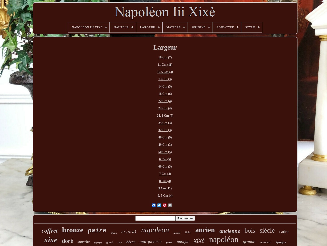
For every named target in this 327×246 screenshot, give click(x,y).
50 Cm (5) (165, 152)
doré (67, 241)
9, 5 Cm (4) (165, 195)
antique (183, 241)
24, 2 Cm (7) (165, 115)
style (98, 242)
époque (281, 242)
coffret (49, 230)
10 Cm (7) (165, 57)
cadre (284, 231)
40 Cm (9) (165, 137)
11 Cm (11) (165, 64)
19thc (188, 232)
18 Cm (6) (165, 93)
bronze (72, 230)
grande (249, 241)
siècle (267, 230)
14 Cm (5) (165, 86)
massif (176, 232)
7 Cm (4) (165, 174)
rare (120, 242)
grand (109, 242)
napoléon (223, 239)
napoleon (155, 230)
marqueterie (151, 241)
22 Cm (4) (165, 101)
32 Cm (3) (165, 130)
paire (97, 230)
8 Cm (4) (165, 181)
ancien (205, 230)
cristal (128, 232)
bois (250, 230)
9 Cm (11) (165, 188)
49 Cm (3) (165, 144)
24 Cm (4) (165, 108)
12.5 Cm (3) (165, 72)
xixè (199, 240)
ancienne (229, 231)
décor (130, 242)
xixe (50, 240)
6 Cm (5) (165, 159)
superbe (83, 242)
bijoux (114, 233)
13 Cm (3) (165, 79)
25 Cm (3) (165, 123)
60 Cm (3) (165, 166)
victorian (265, 242)
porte (169, 242)
